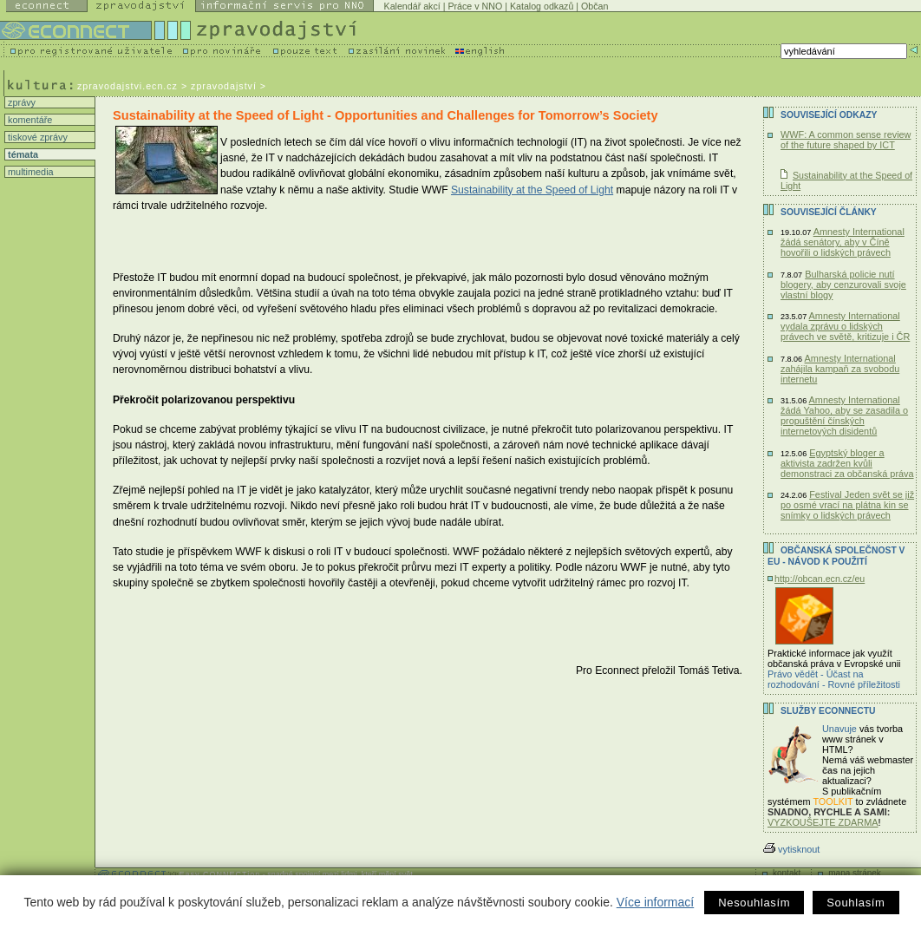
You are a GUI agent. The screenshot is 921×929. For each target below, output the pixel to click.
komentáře (28, 119)
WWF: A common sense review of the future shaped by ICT (846, 139)
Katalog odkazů (541, 6)
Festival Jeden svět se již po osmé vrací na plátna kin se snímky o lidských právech (847, 504)
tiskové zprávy (36, 137)
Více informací (655, 902)
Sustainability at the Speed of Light (532, 190)
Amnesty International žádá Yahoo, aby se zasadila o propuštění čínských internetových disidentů (844, 415)
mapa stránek (854, 873)
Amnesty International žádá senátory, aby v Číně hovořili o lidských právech (843, 242)
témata (21, 154)
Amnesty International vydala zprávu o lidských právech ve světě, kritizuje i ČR (845, 326)
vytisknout (791, 849)
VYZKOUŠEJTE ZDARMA (823, 822)
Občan (594, 6)
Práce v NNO (474, 6)
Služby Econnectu (828, 711)
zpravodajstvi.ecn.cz (127, 86)
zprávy (20, 102)
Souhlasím (855, 902)
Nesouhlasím (754, 902)
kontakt (786, 873)
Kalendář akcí (412, 6)
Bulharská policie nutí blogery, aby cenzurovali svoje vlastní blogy (843, 284)
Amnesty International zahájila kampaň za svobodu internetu (840, 368)
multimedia (29, 172)
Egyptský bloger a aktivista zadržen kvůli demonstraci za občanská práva (847, 463)
